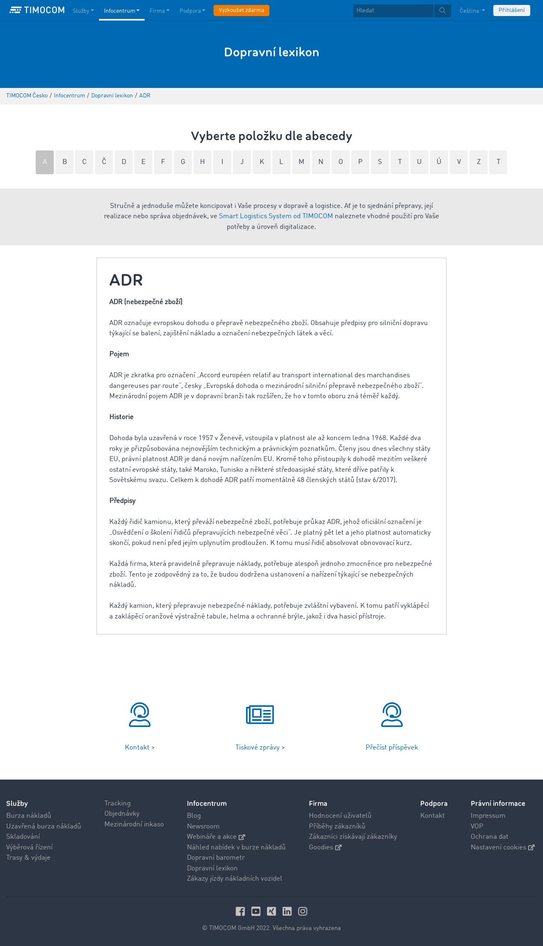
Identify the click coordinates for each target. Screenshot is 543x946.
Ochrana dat (489, 836)
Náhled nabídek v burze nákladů (236, 847)
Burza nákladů (28, 815)
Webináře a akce (216, 836)
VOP (477, 826)
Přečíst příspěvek (392, 747)
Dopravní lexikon (212, 868)
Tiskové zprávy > (260, 747)
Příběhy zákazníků (337, 826)
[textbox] (402, 11)
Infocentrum (207, 803)
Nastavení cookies (503, 847)
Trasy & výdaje (28, 857)
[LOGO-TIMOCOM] (36, 10)
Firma (318, 803)
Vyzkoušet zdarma (241, 10)
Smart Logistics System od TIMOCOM (276, 216)
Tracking (117, 803)
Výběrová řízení (29, 847)
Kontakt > (140, 747)
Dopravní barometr (216, 857)
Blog (194, 815)
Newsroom (203, 826)
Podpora (434, 803)
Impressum (488, 815)
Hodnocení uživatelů (340, 815)
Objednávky (122, 813)
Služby (17, 803)
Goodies (325, 847)
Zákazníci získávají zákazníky (353, 836)
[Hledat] (393, 11)
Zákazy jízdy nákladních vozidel (234, 878)
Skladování (23, 836)
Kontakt (432, 815)
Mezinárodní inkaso (134, 824)
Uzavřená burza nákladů (43, 826)
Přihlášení (512, 10)
